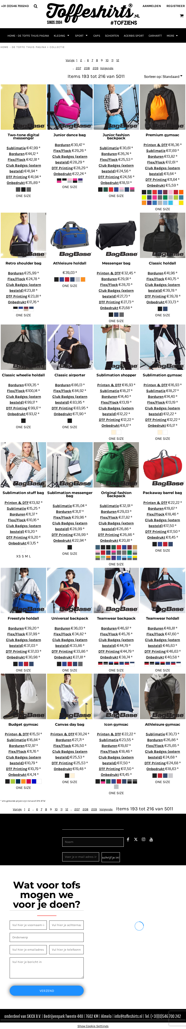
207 (78, 68)
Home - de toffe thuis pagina (23, 47)
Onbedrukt (16, 183)
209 (95, 68)
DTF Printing (16, 177)
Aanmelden (152, 6)
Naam (66, 835)
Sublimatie (16, 148)
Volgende (106, 68)
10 (107, 60)
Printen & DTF (156, 145)
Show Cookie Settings (93, 1026)
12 (117, 60)
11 (112, 60)
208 (87, 68)
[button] (35, 6)
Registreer (175, 6)
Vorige (70, 60)
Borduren (17, 154)
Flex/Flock (17, 159)
